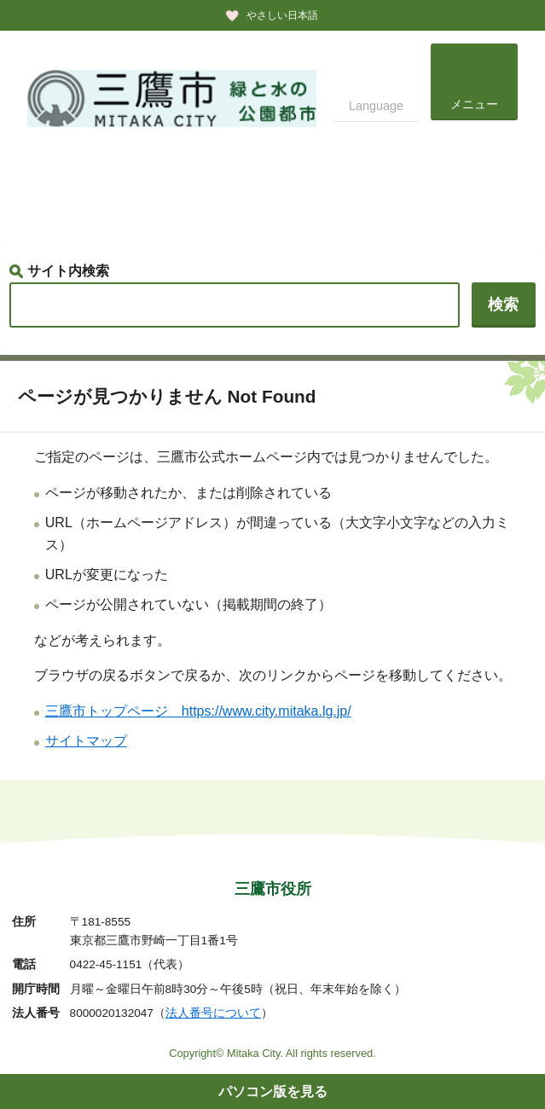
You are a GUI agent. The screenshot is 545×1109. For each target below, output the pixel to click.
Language (376, 106)
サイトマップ (86, 741)
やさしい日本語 (282, 15)
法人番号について (213, 1013)
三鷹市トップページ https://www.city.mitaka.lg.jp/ (198, 711)
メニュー (474, 104)
